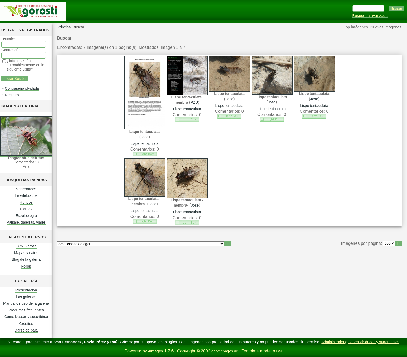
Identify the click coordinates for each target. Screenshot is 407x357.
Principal (64, 27)
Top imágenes (356, 27)
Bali (279, 351)
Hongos (26, 202)
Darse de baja (26, 330)
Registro (12, 95)
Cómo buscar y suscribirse (26, 317)
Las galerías (26, 297)
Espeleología (26, 216)
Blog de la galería (26, 259)
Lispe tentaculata (145, 143)
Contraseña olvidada (22, 88)
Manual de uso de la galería (26, 303)
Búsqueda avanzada (370, 16)
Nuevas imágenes (385, 27)
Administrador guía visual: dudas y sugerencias (360, 342)
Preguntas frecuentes (26, 310)
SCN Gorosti (26, 246)
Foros (26, 266)
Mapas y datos (26, 253)
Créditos (26, 323)
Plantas (26, 209)
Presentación (26, 290)
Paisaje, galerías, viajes (26, 222)
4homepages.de (224, 351)
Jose (145, 137)
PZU (194, 102)
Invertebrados (26, 195)
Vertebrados (26, 189)
